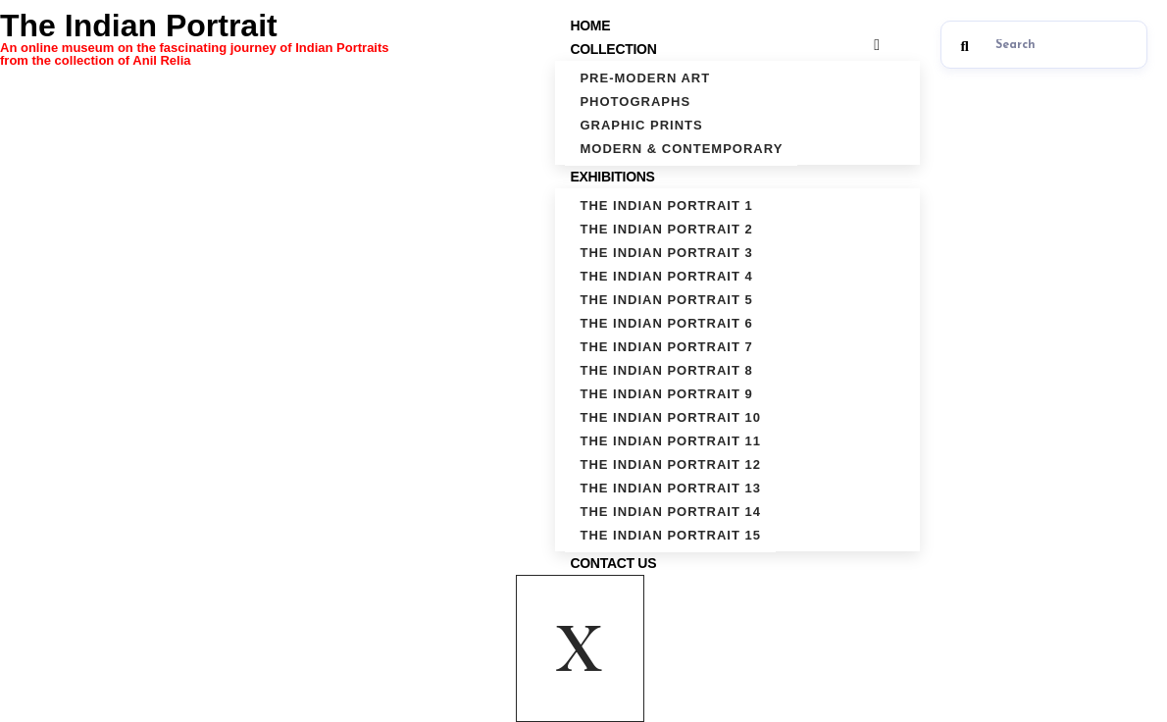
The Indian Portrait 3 (666, 252)
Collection (615, 49)
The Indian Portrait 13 (670, 488)
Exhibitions (614, 176)
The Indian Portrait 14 (670, 511)
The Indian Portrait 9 (666, 394)
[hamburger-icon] (877, 45)
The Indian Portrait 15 (670, 535)
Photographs (635, 101)
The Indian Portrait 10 (670, 417)
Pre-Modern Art (645, 78)
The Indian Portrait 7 (666, 346)
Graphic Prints (641, 125)
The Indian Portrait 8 (666, 370)
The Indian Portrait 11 (670, 441)
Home (590, 25)
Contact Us (613, 563)
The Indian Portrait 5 (666, 299)
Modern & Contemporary (681, 148)
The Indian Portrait (258, 37)
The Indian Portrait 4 (666, 276)
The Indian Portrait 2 (666, 229)
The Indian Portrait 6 (666, 323)
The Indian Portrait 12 (670, 464)
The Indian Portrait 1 (666, 205)
